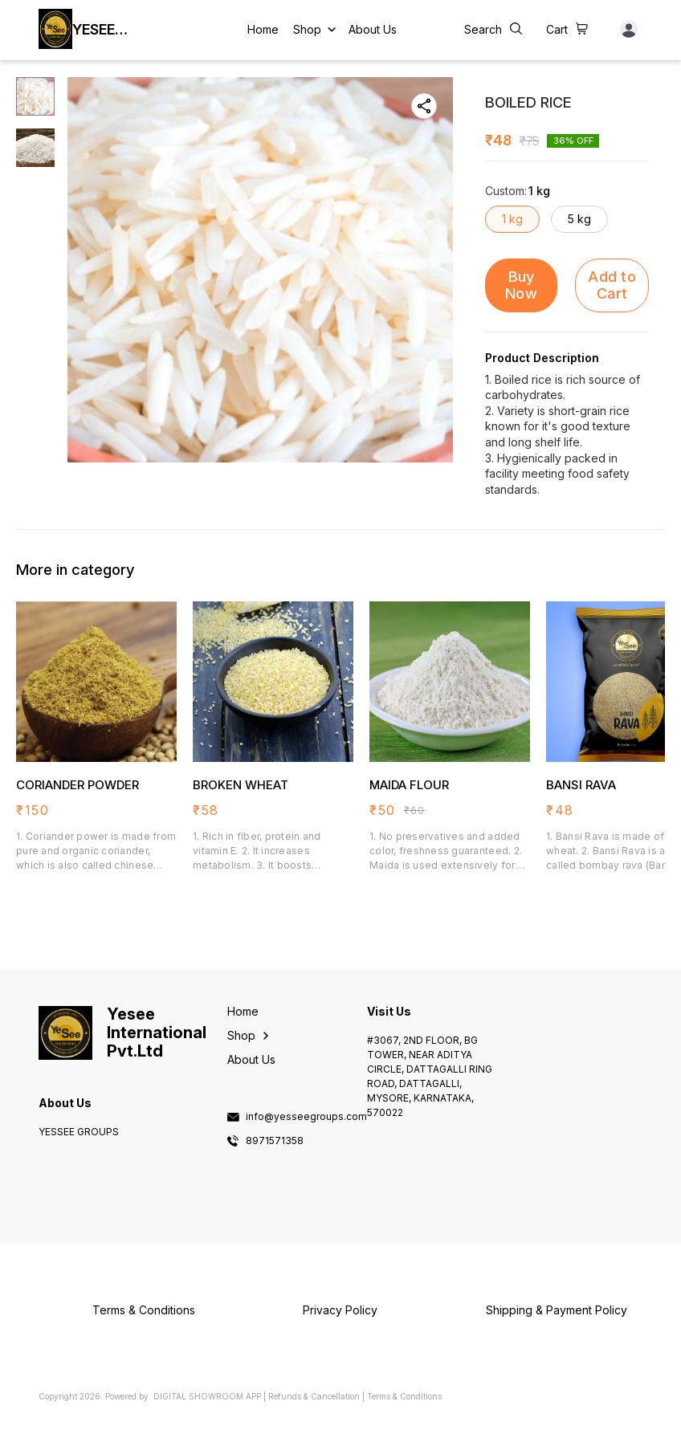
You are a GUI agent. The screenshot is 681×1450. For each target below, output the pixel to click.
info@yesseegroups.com (306, 1116)
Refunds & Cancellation (314, 1396)
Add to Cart (612, 285)
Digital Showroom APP (207, 1396)
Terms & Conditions (404, 1396)
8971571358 (275, 1141)
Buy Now (521, 285)
